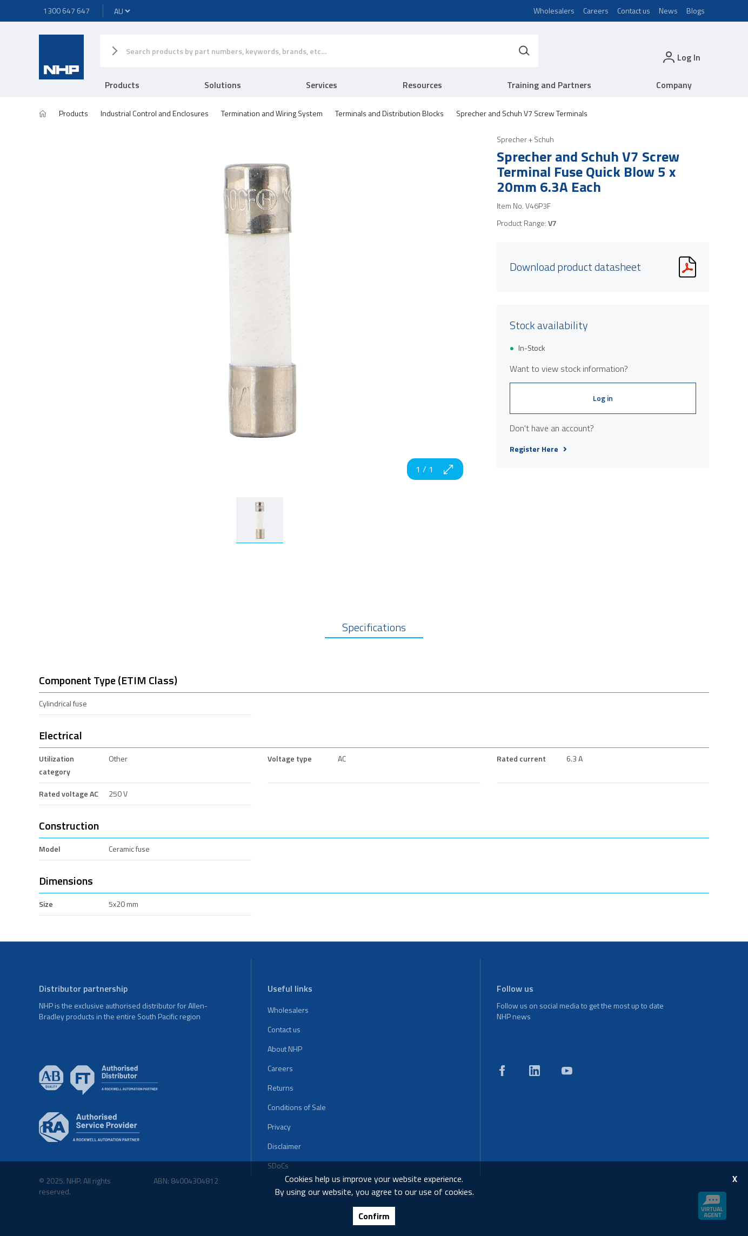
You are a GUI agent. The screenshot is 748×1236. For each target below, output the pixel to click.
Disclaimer (284, 1146)
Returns (280, 1087)
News (668, 10)
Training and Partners (549, 84)
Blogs (695, 10)
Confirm (374, 1216)
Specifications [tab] (374, 627)
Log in (603, 398)
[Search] (524, 51)
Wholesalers (554, 10)
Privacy (279, 1126)
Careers (596, 10)
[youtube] (567, 1070)
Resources (422, 84)
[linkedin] (534, 1070)
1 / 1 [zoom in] (435, 469)
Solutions (222, 84)
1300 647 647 (66, 10)
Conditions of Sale (297, 1107)
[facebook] (502, 1070)
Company (674, 84)
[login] (680, 57)
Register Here (538, 449)
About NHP (285, 1048)
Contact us (633, 10)
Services (321, 84)
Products (122, 84)
